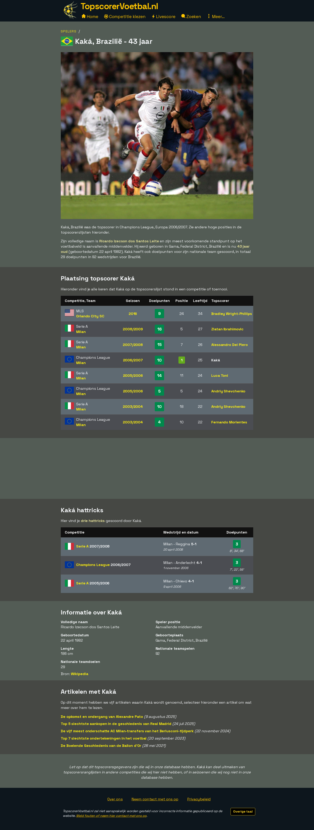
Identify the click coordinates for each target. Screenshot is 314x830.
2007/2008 (133, 344)
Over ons (115, 799)
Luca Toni (219, 375)
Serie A (93, 546)
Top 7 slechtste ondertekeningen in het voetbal (103, 738)
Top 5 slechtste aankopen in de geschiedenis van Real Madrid (116, 723)
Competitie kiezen (124, 16)
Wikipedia (79, 673)
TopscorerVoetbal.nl (119, 6)
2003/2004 (133, 406)
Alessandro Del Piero (229, 344)
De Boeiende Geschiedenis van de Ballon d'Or (101, 745)
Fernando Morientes (229, 422)
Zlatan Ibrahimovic (227, 329)
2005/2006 (133, 375)
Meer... (216, 16)
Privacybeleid (199, 799)
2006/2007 (133, 360)
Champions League (103, 564)
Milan (81, 331)
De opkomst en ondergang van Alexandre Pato (102, 716)
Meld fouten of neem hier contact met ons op (111, 816)
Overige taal (243, 811)
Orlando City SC (90, 316)
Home (90, 16)
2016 (133, 313)
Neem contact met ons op (154, 799)
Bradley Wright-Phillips (231, 313)
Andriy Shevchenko (228, 391)
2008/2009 (133, 329)
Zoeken (191, 16)
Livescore (163, 16)
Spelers (69, 31)
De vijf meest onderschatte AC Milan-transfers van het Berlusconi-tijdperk (127, 731)
